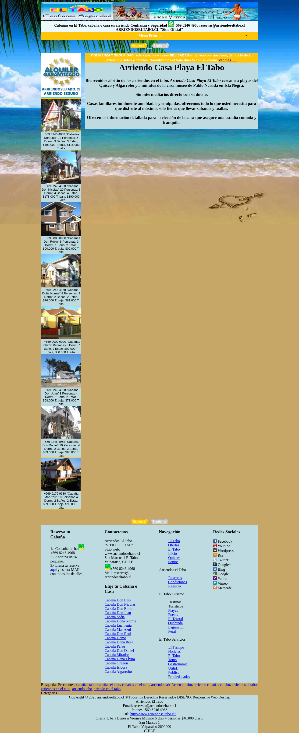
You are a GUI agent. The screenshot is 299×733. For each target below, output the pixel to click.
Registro (174, 586)
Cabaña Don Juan (118, 613)
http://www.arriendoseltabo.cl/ (153, 714)
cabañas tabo (86, 685)
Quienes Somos (174, 560)
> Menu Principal (149, 36)
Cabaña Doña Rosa (119, 642)
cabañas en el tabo (135, 685)
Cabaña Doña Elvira (120, 659)
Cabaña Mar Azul (118, 630)
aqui (53, 570)
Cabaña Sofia (115, 617)
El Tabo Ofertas (174, 543)
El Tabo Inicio (174, 551)
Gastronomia (178, 664)
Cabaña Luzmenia (118, 625)
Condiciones (177, 582)
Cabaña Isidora (116, 667)
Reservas (175, 578)
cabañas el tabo (108, 685)
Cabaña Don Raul (118, 634)
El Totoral (175, 619)
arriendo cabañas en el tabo (171, 685)
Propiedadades (179, 677)
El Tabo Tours (174, 658)
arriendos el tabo (244, 685)
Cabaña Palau (115, 646)
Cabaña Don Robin (119, 609)
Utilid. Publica (173, 670)
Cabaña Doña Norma (120, 621)
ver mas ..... (228, 60)
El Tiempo (176, 647)
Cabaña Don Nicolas (120, 604)
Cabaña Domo (115, 638)
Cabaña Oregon (116, 663)
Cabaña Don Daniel (119, 651)
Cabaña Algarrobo (118, 672)
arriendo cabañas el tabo (212, 685)
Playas (173, 610)
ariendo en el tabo (107, 689)
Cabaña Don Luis (118, 600)
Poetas (173, 615)
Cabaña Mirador (117, 655)
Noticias (174, 651)
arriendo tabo (82, 689)
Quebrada (175, 623)
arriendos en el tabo (55, 689)
